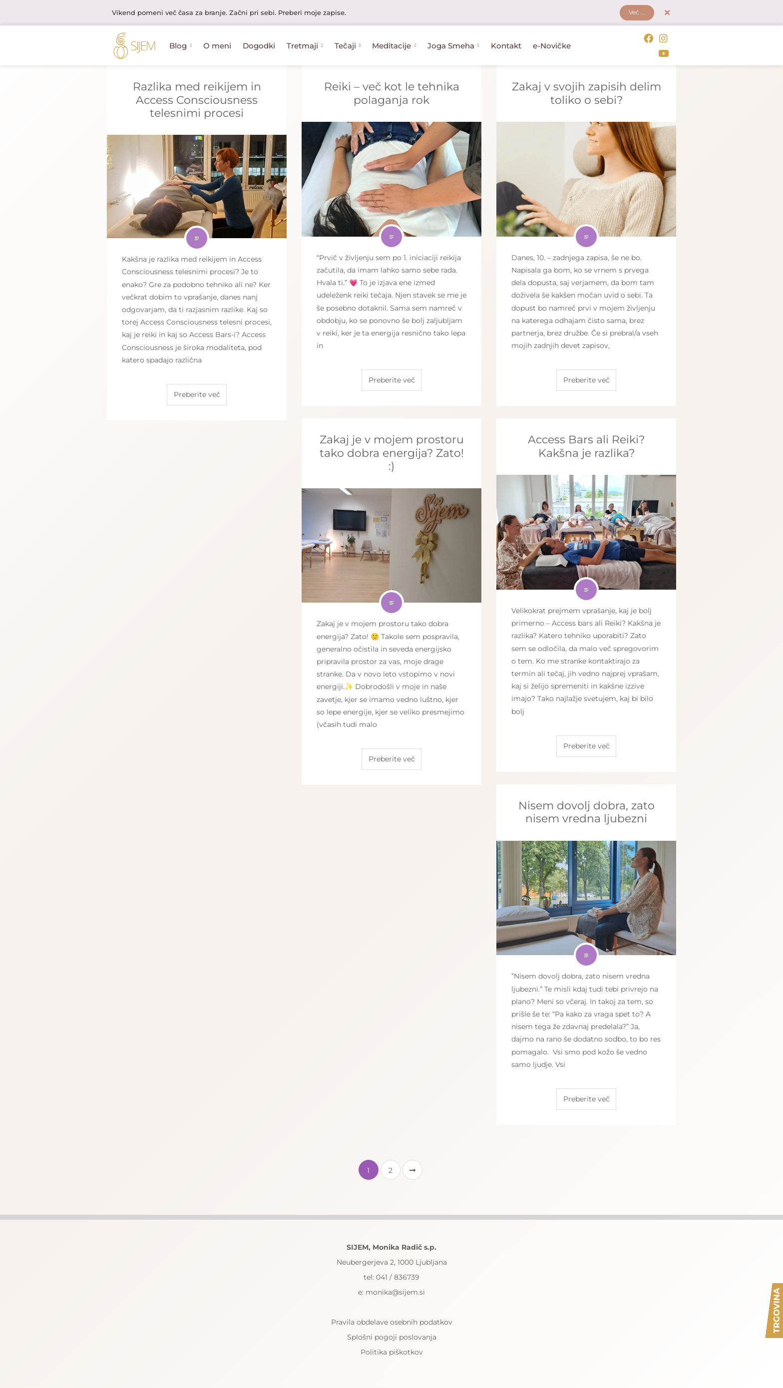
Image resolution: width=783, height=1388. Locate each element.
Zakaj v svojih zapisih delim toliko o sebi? (586, 91)
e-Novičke (552, 45)
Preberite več (197, 392)
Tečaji (348, 45)
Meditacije (394, 45)
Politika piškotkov (392, 1350)
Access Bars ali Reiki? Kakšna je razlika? (586, 444)
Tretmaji (305, 45)
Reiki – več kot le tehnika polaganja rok (391, 91)
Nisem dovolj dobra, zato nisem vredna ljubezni (586, 810)
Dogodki (259, 45)
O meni (217, 45)
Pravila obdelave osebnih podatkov (391, 1320)
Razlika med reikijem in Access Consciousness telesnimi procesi (197, 98)
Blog (180, 45)
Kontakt (506, 45)
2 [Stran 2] (390, 1168)
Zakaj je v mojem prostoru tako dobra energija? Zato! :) (392, 451)
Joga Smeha (453, 45)
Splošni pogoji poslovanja (391, 1335)
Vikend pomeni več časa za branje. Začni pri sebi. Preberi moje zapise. (238, 13)
